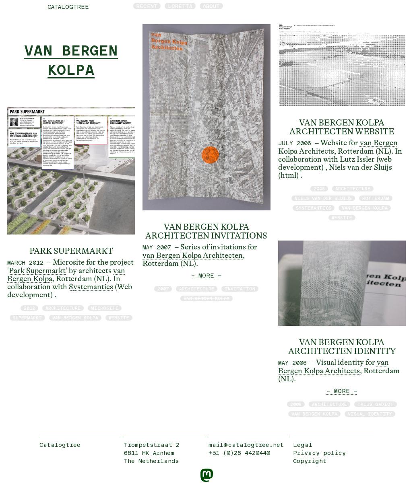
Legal (302, 444)
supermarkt (27, 317)
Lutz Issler (357, 159)
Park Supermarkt (37, 270)
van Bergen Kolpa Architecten (192, 255)
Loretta (180, 6)
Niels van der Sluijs (323, 198)
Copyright (309, 460)
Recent (146, 6)
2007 (163, 288)
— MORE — (206, 275)
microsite (104, 308)
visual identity (370, 413)
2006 (319, 188)
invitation (240, 288)
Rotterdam (375, 198)
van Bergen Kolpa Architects (333, 366)
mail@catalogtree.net (246, 444)
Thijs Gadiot (375, 404)
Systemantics (91, 286)
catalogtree (68, 6)
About (211, 6)
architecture (63, 308)
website (119, 317)
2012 (29, 308)
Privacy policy (319, 452)
